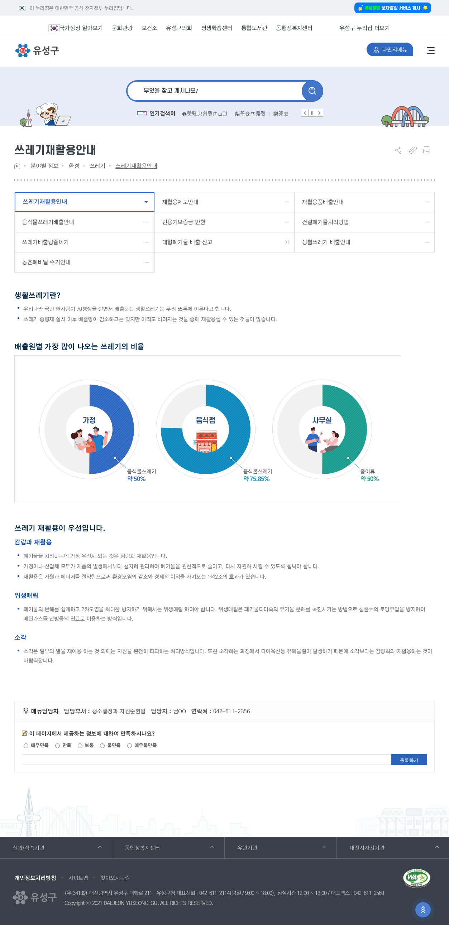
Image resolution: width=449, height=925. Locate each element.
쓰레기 (97, 166)
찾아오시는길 (114, 878)
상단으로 (423, 910)
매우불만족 (142, 745)
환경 (73, 166)
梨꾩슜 (281, 113)
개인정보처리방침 (35, 878)
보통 (86, 745)
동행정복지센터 (294, 28)
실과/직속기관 (57, 844)
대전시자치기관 (394, 844)
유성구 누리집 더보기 (355, 28)
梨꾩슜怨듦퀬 (250, 113)
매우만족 (36, 745)
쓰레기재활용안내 (136, 166)
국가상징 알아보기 (80, 28)
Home (17, 166)
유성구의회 (179, 28)
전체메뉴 (431, 50)
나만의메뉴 (393, 48)
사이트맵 (78, 878)
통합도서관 (254, 28)
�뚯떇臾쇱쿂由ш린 (204, 113)
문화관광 (122, 28)
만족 (63, 745)
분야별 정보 (44, 166)
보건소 (149, 28)
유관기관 (281, 844)
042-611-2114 (214, 893)
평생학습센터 (216, 28)
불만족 (110, 745)
